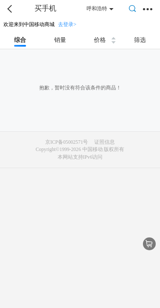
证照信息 (104, 142)
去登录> (67, 24)
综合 (20, 40)
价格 (100, 40)
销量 (60, 40)
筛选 (140, 40)
